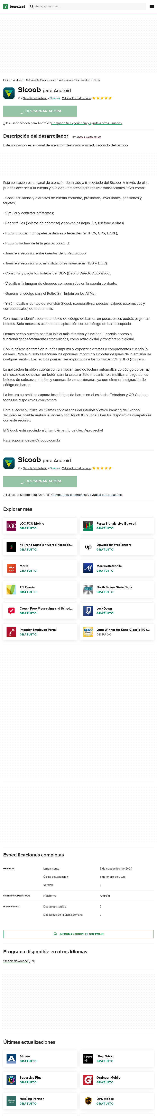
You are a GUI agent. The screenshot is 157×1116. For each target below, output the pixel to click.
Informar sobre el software (78, 934)
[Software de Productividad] (40, 80)
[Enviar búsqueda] (32, 6)
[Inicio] (6, 80)
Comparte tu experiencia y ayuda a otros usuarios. (86, 123)
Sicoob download (15, 961)
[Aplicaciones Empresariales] (74, 80)
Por (32, 98)
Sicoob (44, 89)
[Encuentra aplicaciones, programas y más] (87, 6)
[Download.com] (14, 6)
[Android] (17, 80)
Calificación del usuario (87, 98)
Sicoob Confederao (88, 136)
